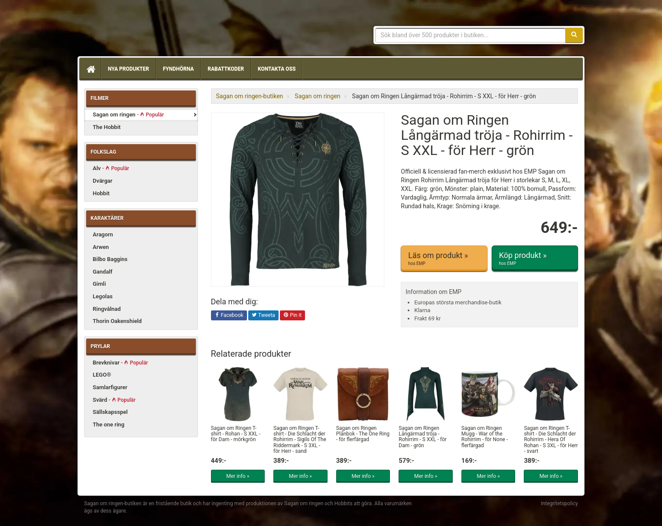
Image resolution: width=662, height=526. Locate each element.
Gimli (99, 284)
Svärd (114, 400)
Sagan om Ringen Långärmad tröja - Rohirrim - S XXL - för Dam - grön (423, 437)
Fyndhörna (178, 69)
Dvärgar (102, 180)
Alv (111, 168)
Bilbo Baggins (110, 259)
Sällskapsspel (110, 412)
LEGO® (102, 374)
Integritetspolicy (559, 503)
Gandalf (102, 271)
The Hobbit (106, 127)
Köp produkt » (535, 258)
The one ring (108, 424)
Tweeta (263, 315)
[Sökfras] (470, 35)
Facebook (228, 315)
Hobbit (101, 193)
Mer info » (237, 476)
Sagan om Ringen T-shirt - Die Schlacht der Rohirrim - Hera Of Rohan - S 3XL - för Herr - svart (551, 439)
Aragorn (103, 234)
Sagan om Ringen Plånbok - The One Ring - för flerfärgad (362, 433)
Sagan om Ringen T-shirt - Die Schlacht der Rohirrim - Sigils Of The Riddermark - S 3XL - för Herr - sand (299, 439)
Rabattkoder (226, 69)
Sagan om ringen (128, 114)
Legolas (103, 296)
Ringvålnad (107, 309)
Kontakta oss (276, 69)
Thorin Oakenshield (117, 321)
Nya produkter (128, 69)
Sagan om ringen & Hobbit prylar (147, 30)
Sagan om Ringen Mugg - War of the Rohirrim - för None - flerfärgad (484, 437)
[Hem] (90, 69)
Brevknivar (120, 362)
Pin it (292, 315)
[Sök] (574, 35)
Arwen (101, 247)
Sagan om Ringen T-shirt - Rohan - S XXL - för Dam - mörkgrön (235, 433)
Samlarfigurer (110, 387)
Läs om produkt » (444, 258)
